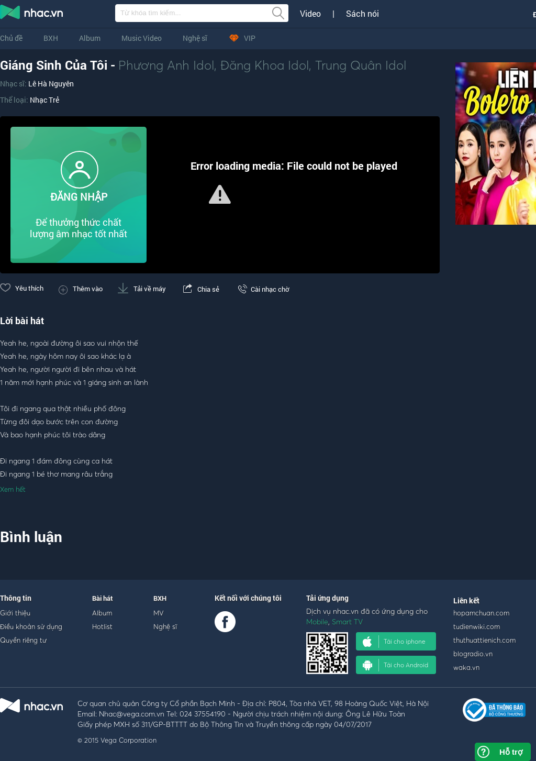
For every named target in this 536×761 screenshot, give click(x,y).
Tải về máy (142, 288)
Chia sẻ (200, 289)
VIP (241, 38)
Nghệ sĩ (195, 38)
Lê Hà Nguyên (51, 84)
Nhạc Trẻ (44, 100)
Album (89, 38)
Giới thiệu (15, 613)
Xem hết (13, 489)
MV (158, 613)
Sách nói (362, 13)
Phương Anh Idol (166, 65)
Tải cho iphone (394, 641)
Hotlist (102, 626)
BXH (50, 38)
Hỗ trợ (510, 751)
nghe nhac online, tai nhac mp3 (32, 14)
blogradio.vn (473, 653)
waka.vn (466, 667)
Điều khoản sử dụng (31, 626)
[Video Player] (220, 194)
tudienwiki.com (476, 626)
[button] (220, 194)
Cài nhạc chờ (261, 289)
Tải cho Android (395, 665)
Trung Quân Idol (360, 65)
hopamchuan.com (481, 613)
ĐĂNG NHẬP (78, 196)
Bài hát (102, 598)
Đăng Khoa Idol (264, 65)
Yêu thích (21, 288)
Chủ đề (11, 38)
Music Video (141, 38)
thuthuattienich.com (484, 640)
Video (310, 13)
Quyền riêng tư (23, 640)
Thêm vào (81, 288)
